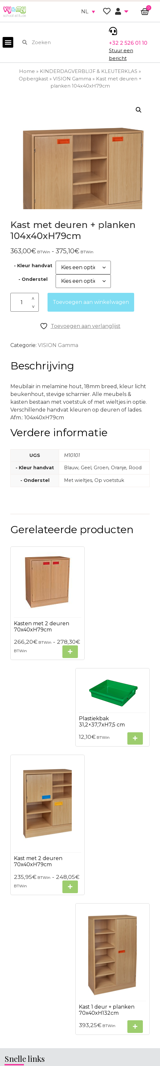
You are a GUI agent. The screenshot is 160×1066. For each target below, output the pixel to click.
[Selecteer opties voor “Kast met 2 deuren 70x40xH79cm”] (62, 794)
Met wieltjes (78, 480)
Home (27, 71)
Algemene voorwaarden (36, 842)
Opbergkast (33, 79)
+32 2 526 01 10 (128, 43)
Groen (101, 468)
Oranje (118, 468)
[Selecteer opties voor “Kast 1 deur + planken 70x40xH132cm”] (135, 786)
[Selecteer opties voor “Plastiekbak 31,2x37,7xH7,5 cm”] (135, 611)
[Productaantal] (24, 302)
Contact (15, 889)
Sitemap (16, 866)
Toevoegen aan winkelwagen (91, 302)
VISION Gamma (72, 79)
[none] (88, 11)
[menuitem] (88, 11)
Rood (135, 468)
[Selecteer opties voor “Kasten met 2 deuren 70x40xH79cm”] (62, 646)
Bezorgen (17, 877)
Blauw (71, 468)
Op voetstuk (109, 480)
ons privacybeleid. (115, 1041)
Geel (86, 468)
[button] (8, 42)
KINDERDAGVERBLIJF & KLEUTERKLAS (88, 71)
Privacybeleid (22, 854)
